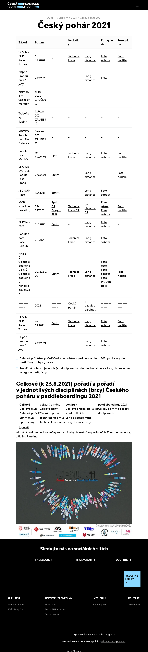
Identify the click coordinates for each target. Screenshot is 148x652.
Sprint (55, 155)
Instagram (76, 559)
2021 (74, 17)
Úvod (50, 17)
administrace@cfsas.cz (113, 641)
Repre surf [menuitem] (50, 604)
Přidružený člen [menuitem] (16, 609)
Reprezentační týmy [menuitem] (58, 598)
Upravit (24, 427)
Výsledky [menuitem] (100, 598)
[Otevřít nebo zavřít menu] (137, 5)
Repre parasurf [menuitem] (52, 614)
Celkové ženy (49, 408)
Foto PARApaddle (106, 282)
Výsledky (62, 17)
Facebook (34, 559)
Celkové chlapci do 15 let (81, 408)
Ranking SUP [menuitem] (100, 604)
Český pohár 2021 (90, 17)
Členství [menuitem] (14, 598)
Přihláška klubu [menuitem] (16, 604)
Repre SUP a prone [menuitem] (55, 609)
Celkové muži (28, 408)
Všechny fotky (131, 579)
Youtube (115, 559)
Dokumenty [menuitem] (134, 604)
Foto (104, 78)
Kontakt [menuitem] (133, 598)
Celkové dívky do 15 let (113, 408)
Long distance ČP (90, 208)
